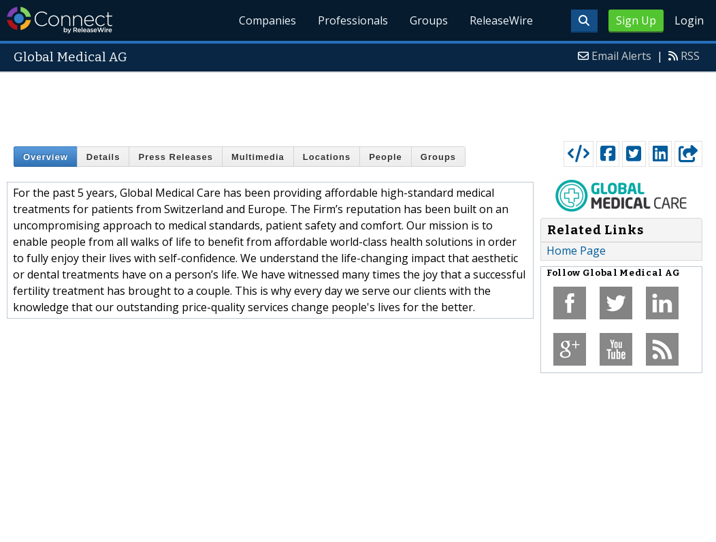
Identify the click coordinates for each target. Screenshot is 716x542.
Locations (327, 157)
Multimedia (257, 157)
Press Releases (175, 157)
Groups (429, 20)
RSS (690, 55)
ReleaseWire (501, 20)
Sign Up (636, 20)
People (385, 157)
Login (689, 20)
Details (103, 157)
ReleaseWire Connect (59, 20)
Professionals (353, 20)
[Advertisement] (358, 103)
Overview (45, 157)
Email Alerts (621, 55)
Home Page (576, 250)
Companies (267, 20)
